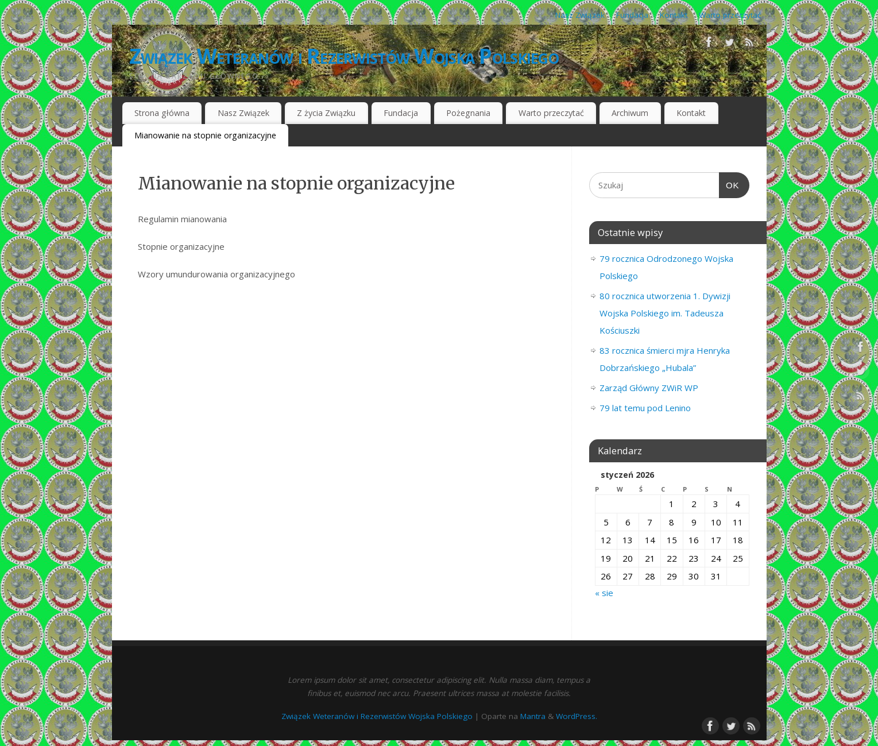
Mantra (533, 716)
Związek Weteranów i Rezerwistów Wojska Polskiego (344, 56)
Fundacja (632, 15)
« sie (604, 592)
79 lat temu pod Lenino (645, 407)
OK (729, 185)
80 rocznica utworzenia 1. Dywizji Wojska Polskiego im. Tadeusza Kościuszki (664, 313)
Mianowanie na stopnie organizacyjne (205, 135)
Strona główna (161, 112)
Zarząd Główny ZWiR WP (648, 387)
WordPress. (576, 716)
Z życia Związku (326, 112)
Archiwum (630, 112)
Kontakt (673, 15)
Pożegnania (468, 112)
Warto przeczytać (730, 15)
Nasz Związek (580, 15)
